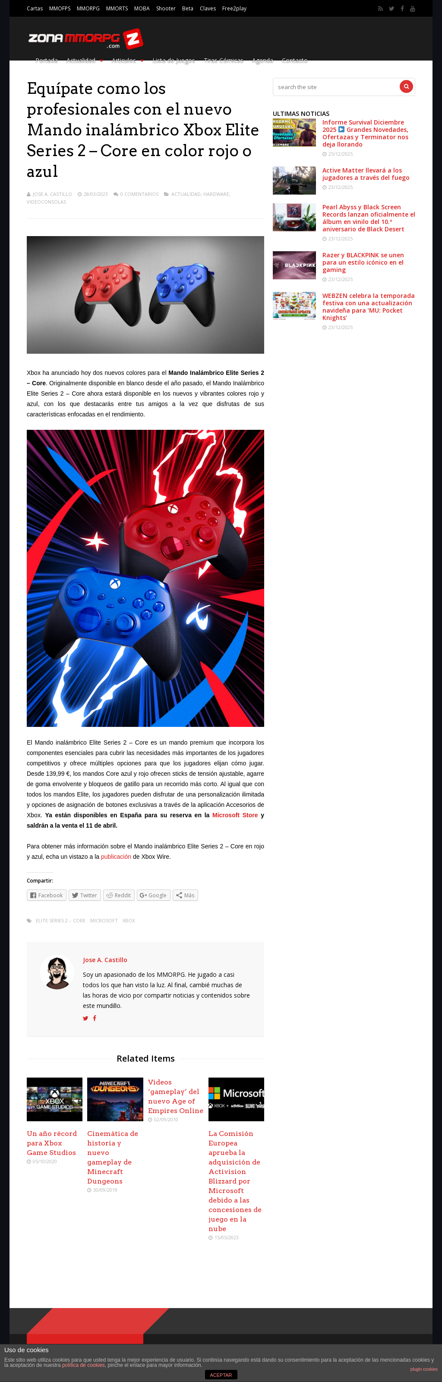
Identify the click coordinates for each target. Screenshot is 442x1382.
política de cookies (83, 1365)
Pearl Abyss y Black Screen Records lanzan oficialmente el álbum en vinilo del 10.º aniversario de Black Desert (368, 218)
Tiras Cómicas (223, 60)
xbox (129, 920)
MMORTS (117, 8)
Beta (187, 8)
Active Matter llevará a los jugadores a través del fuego (366, 174)
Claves (208, 8)
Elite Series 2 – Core (60, 920)
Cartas (35, 8)
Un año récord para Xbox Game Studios (52, 1143)
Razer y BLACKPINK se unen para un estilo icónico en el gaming (363, 262)
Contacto (295, 60)
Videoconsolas (46, 201)
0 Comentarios (139, 194)
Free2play (234, 8)
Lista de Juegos (173, 60)
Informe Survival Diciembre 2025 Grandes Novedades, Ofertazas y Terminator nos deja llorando (365, 133)
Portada (46, 60)
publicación (116, 856)
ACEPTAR (221, 1375)
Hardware (216, 194)
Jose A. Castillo (52, 194)
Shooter (166, 8)
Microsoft (104, 920)
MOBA (142, 8)
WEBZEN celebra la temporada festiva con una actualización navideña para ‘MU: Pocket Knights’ (368, 306)
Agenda (262, 60)
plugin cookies (424, 1369)
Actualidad (84, 60)
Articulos (128, 60)
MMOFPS (59, 8)
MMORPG (88, 8)
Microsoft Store (235, 815)
